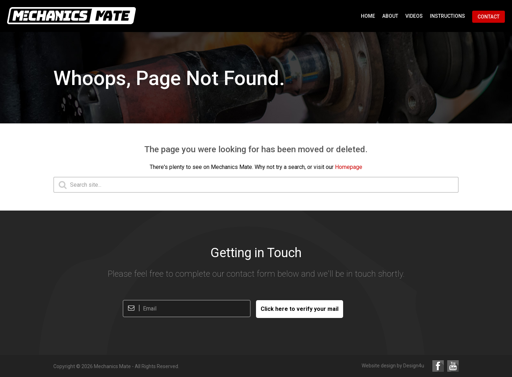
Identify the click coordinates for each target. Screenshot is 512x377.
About (390, 16)
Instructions (447, 16)
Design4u (413, 365)
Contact (489, 17)
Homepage (348, 167)
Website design (379, 365)
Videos (414, 16)
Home (368, 16)
